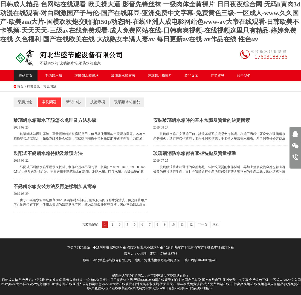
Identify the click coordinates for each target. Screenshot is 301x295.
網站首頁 (25, 75)
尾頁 (215, 224)
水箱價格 (87, 75)
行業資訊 (217, 75)
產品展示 (191, 75)
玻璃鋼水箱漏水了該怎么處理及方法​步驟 (55, 120)
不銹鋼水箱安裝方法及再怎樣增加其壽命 (55, 186)
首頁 (20, 86)
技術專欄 (97, 102)
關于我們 (244, 75)
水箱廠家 (123, 75)
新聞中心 (73, 102)
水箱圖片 (160, 75)
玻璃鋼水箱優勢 (127, 102)
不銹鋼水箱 (53, 75)
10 (173, 224)
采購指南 (25, 102)
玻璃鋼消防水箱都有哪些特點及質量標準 (194, 153)
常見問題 (49, 86)
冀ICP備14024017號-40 (200, 260)
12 (191, 224)
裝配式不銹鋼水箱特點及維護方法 (48, 153)
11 (181, 224)
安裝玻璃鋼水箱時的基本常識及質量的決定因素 (201, 120)
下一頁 (202, 224)
